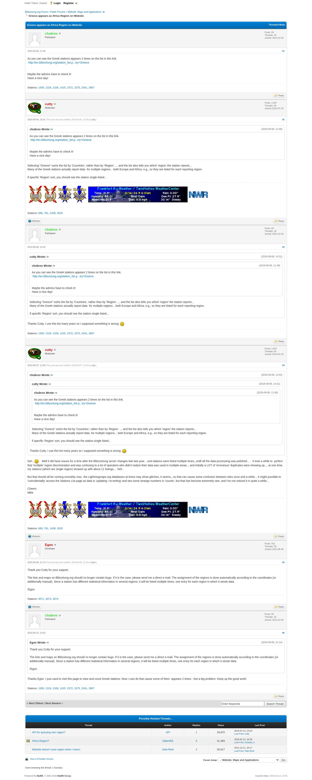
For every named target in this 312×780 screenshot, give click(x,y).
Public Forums (57, 12)
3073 (48, 598)
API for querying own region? (48, 732)
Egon (93, 562)
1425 (63, 87)
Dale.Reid (168, 749)
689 (40, 213)
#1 (283, 51)
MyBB (40, 776)
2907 (91, 87)
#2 (283, 119)
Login (57, 3)
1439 (53, 213)
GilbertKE (168, 740)
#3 (283, 247)
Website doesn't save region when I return (56, 749)
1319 (48, 87)
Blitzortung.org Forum (36, 12)
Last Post (239, 734)
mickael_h (249, 742)
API (168, 732)
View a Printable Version (42, 759)
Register (68, 3)
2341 (84, 87)
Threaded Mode (277, 25)
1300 (41, 87)
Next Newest (53, 703)
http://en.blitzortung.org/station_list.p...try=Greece (58, 62)
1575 (77, 87)
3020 (60, 213)
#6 (283, 633)
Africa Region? (40, 740)
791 (46, 213)
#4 (283, 365)
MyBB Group (64, 776)
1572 (70, 87)
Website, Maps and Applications (84, 12)
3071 (41, 598)
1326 (55, 87)
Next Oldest (36, 703)
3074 (55, 598)
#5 (283, 562)
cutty (93, 120)
